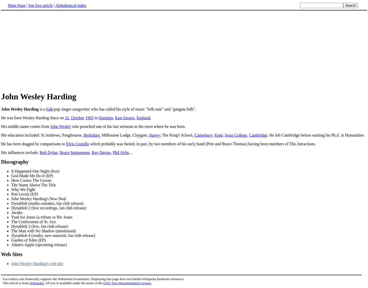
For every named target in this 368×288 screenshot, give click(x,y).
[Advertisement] (44, 51)
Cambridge (258, 135)
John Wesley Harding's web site (37, 263)
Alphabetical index (70, 5)
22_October (74, 118)
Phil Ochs (121, 152)
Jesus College (236, 135)
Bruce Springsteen (75, 152)
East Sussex (124, 118)
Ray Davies (101, 152)
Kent (219, 135)
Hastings (106, 118)
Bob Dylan (49, 152)
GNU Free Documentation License (127, 283)
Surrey (154, 135)
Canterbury (203, 135)
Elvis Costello (77, 144)
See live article (40, 5)
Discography (15, 162)
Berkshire (92, 135)
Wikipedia (37, 283)
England (143, 118)
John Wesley (60, 126)
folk (49, 109)
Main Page (17, 5)
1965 (89, 118)
